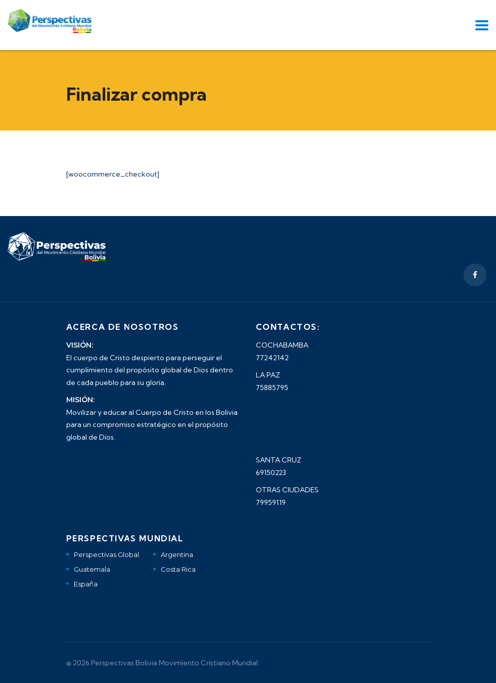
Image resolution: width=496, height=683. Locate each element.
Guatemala (92, 569)
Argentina (177, 554)
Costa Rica (178, 569)
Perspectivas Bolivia (124, 662)
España (86, 584)
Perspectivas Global (106, 554)
